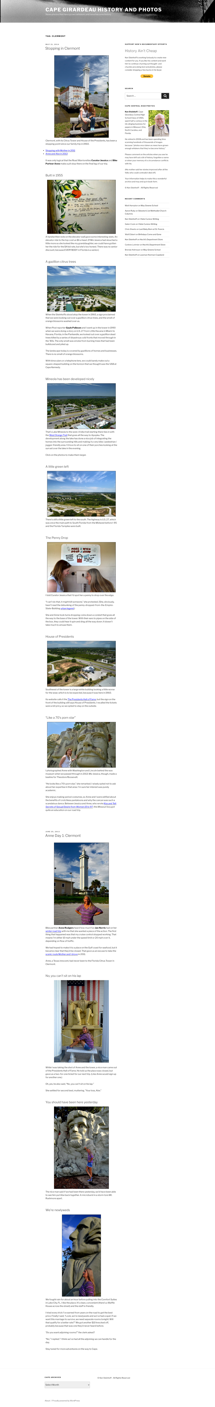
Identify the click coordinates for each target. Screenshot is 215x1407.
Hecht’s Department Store (151, 239)
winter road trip (53, 931)
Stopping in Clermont (62, 48)
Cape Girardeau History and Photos (104, 10)
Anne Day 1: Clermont (63, 835)
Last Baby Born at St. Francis (151, 229)
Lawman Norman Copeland (152, 255)
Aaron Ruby (130, 211)
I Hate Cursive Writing (149, 219)
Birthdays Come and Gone (149, 234)
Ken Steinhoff (131, 219)
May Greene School (149, 205)
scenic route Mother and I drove (62, 954)
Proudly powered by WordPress (66, 1400)
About (47, 1400)
